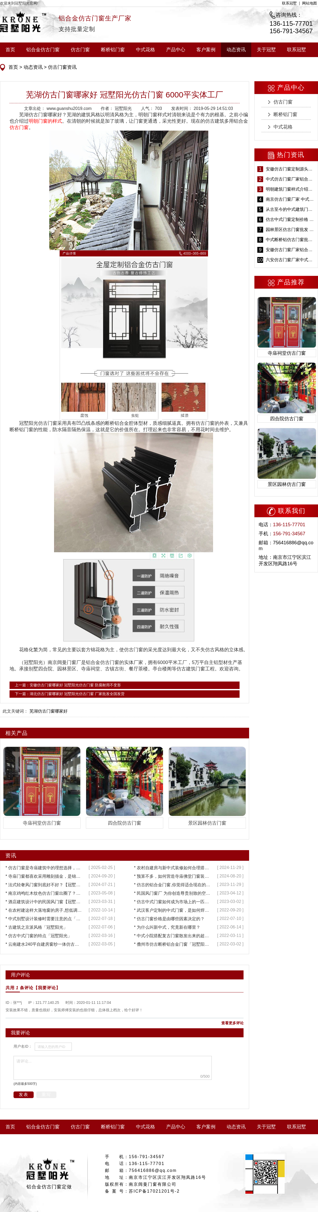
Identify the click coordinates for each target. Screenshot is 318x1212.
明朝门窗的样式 (45, 121)
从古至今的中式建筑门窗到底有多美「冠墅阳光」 (290, 209)
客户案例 (205, 49)
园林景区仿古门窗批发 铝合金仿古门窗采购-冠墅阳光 (290, 229)
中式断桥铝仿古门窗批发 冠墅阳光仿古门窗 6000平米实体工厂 (290, 239)
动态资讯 (236, 49)
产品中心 (175, 49)
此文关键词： (15, 711)
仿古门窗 (80, 49)
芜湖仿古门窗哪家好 (48, 711)
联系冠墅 (289, 3)
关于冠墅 (266, 49)
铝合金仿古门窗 (43, 49)
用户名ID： (23, 1046)
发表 (23, 1094)
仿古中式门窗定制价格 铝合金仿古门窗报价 (290, 219)
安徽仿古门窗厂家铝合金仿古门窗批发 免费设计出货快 (290, 249)
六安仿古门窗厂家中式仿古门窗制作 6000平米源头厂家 (290, 260)
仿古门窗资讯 (62, 67)
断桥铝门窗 (113, 49)
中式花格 (145, 49)
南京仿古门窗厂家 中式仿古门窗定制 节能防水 (290, 199)
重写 (46, 1094)
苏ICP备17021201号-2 (154, 1191)
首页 (10, 49)
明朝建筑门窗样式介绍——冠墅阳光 (290, 189)
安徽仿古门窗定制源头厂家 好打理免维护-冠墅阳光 (290, 169)
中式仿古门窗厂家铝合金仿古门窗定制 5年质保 (290, 179)
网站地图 (309, 3)
